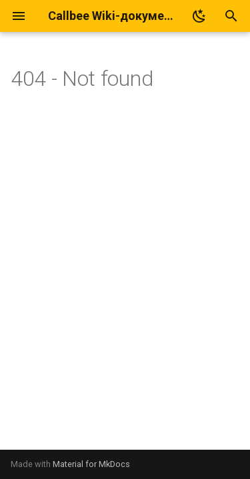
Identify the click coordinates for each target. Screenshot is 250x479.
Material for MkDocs (91, 464)
